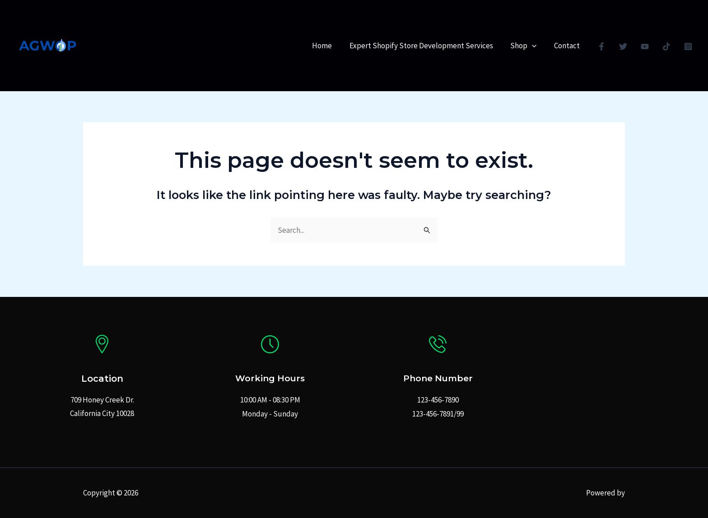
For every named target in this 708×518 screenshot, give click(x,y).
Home (329, 46)
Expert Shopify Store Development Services (426, 46)
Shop (526, 45)
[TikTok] (666, 46)
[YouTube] (645, 46)
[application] (535, 45)
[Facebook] (601, 46)
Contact (568, 46)
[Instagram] (688, 46)
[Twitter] (623, 46)
